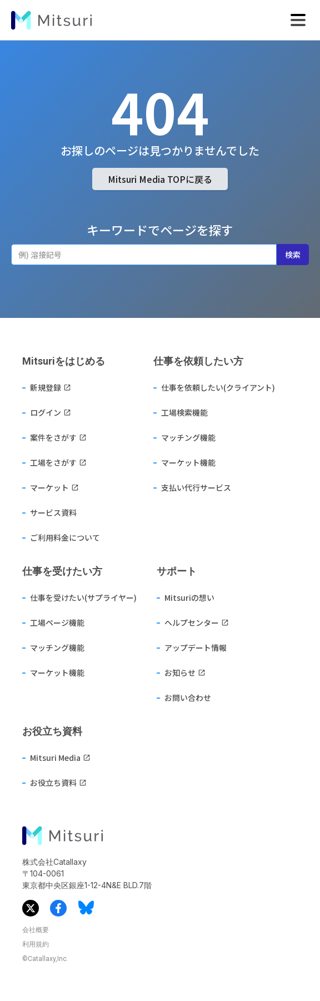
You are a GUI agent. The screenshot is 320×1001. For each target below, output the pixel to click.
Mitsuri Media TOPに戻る (160, 179)
